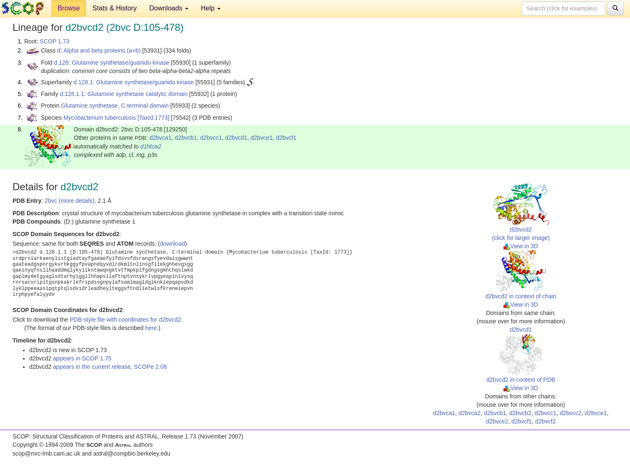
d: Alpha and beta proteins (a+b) (99, 50)
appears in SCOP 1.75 (82, 358)
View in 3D (520, 246)
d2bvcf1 (286, 137)
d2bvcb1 (186, 137)
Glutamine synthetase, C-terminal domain (115, 105)
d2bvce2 (497, 421)
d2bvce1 (262, 137)
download (172, 243)
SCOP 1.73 (54, 41)
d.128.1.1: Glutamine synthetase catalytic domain (124, 94)
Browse (69, 8)
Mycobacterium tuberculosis (100, 117)
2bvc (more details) (69, 200)
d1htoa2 (151, 146)
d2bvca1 (161, 137)
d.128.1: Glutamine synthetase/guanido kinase (134, 82)
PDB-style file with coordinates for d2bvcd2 (125, 319)
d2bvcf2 (545, 421)
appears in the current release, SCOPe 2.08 (110, 366)
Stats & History (114, 8)
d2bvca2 (470, 413)
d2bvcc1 (211, 137)
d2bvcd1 (236, 137)
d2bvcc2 (571, 413)
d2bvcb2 (520, 413)
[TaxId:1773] (153, 117)
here (151, 328)
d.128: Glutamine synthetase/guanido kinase (111, 62)
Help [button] (211, 8)
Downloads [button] (168, 8)
